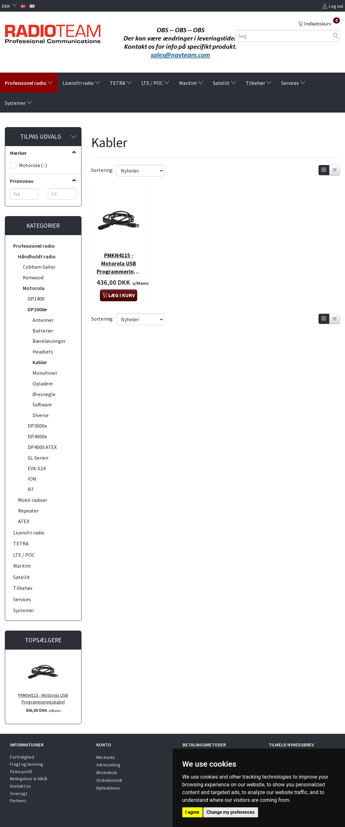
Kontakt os (20, 786)
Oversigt (18, 793)
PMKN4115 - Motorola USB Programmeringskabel (43, 698)
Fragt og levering (26, 764)
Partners (18, 800)
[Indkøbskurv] (319, 23)
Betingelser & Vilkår (29, 779)
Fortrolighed (22, 757)
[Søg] (336, 35)
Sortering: (102, 170)
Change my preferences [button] (230, 812)
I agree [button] (192, 812)
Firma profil (21, 771)
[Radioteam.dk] (53, 32)
